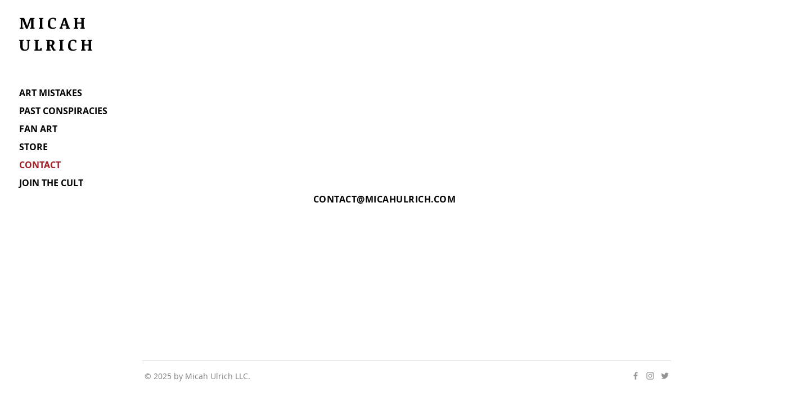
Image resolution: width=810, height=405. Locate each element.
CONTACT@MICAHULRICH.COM (384, 199)
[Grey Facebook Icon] (636, 376)
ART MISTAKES (50, 93)
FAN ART (38, 129)
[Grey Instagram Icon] (650, 376)
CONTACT (40, 165)
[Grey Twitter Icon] (665, 376)
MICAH (58, 22)
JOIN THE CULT (51, 183)
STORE (33, 147)
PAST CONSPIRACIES (63, 111)
